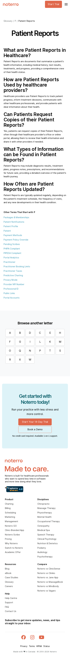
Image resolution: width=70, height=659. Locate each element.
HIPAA (39, 646)
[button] (66, 4)
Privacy (23, 646)
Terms (32, 646)
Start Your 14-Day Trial (35, 421)
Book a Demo (35, 429)
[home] (10, 4)
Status (46, 646)
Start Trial (53, 4)
